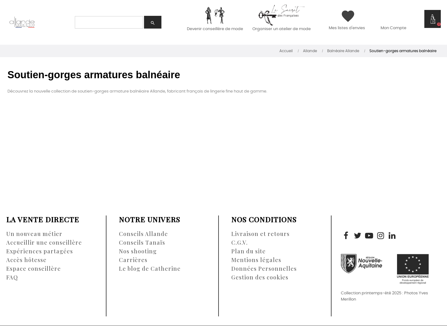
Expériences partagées (39, 251)
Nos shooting (138, 251)
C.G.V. (239, 242)
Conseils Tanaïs (142, 242)
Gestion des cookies (259, 277)
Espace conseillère (33, 268)
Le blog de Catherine (150, 268)
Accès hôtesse (26, 260)
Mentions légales (256, 260)
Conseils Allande (143, 234)
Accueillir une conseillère (44, 242)
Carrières (133, 260)
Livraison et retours (260, 234)
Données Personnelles (264, 268)
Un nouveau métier (34, 234)
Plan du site (248, 251)
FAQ (12, 277)
